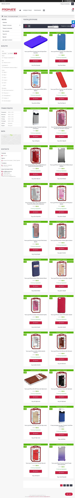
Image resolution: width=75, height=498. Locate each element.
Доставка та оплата (7, 40)
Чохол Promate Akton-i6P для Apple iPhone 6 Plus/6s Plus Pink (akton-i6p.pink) (61, 127)
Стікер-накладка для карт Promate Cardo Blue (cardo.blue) (61, 426)
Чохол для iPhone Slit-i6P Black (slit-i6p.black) (61, 389)
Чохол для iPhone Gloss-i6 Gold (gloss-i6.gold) (61, 278)
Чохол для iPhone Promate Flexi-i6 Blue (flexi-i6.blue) (61, 52)
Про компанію (6, 31)
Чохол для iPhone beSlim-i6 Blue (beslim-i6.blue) (36, 278)
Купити (36, 60)
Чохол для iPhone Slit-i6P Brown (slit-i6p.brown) (36, 389)
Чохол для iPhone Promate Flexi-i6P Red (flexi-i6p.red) (61, 90)
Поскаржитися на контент (34, 496)
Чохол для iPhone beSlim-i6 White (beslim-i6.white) (35, 351)
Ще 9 (4, 85)
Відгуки (4, 37)
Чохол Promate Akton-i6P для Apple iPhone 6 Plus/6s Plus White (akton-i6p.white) (35, 203)
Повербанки (37, 10)
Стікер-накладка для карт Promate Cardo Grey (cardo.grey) (36, 127)
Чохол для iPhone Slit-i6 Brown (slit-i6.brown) (61, 351)
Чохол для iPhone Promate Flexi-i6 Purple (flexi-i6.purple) (36, 52)
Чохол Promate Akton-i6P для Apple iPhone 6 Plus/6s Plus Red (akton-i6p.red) (35, 165)
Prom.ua (44, 495)
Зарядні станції (27, 10)
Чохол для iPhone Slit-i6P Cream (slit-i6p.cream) (36, 425)
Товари (5, 16)
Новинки (5, 22)
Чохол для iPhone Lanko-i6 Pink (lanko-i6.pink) (61, 314)
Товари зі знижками (7, 28)
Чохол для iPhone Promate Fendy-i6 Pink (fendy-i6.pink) (35, 241)
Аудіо (44, 10)
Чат (69, 494)
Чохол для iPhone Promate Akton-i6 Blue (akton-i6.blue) (35, 90)
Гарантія (5, 34)
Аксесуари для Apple (13, 16)
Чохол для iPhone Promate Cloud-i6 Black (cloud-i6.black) (61, 165)
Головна (20, 10)
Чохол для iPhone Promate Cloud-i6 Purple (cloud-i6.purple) (61, 464)
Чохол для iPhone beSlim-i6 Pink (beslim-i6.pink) (36, 314)
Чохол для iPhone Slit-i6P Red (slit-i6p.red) (35, 463)
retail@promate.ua (7, 171)
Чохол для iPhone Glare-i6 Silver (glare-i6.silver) (61, 240)
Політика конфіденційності (44, 496)
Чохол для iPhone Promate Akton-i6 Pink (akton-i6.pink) (61, 203)
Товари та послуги (7, 25)
